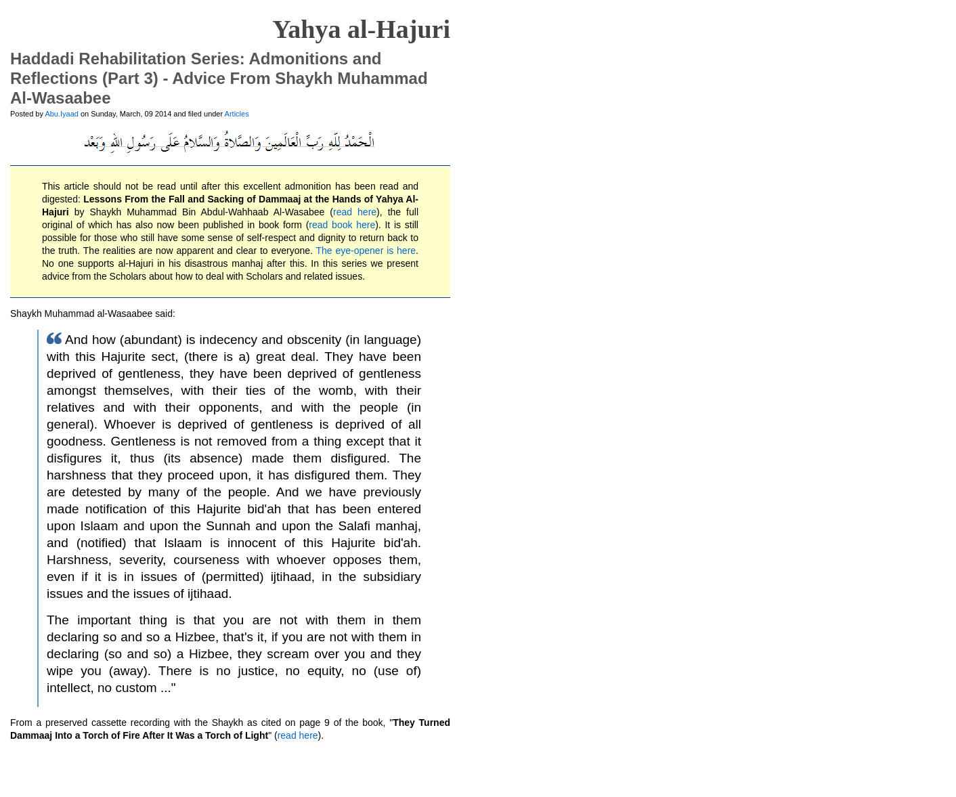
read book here (342, 224)
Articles (237, 114)
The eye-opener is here (366, 250)
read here (354, 212)
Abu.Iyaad (62, 114)
